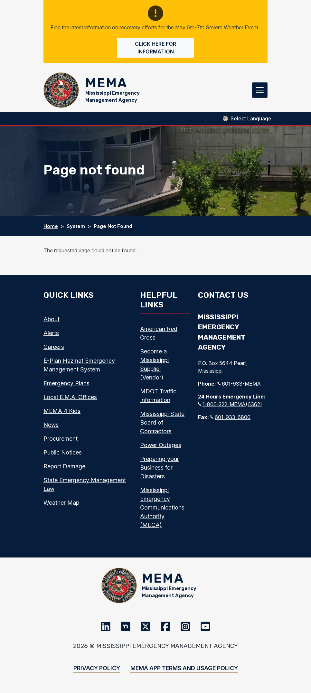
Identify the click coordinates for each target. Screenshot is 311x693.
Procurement (60, 438)
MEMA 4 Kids (61, 410)
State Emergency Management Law (84, 484)
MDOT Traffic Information (158, 395)
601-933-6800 (230, 417)
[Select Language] (251, 118)
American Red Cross (158, 333)
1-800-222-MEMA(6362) (230, 404)
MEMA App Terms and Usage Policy (184, 668)
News (51, 424)
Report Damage (64, 466)
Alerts (51, 333)
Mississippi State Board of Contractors (162, 422)
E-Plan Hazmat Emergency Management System (79, 365)
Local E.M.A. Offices (70, 397)
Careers (53, 346)
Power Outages (160, 445)
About (51, 319)
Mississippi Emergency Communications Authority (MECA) (162, 507)
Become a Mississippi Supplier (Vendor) (154, 364)
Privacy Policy (96, 668)
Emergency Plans (66, 383)
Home (50, 226)
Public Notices (62, 452)
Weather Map (61, 502)
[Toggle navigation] (260, 90)
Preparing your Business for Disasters (159, 467)
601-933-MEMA (239, 383)
